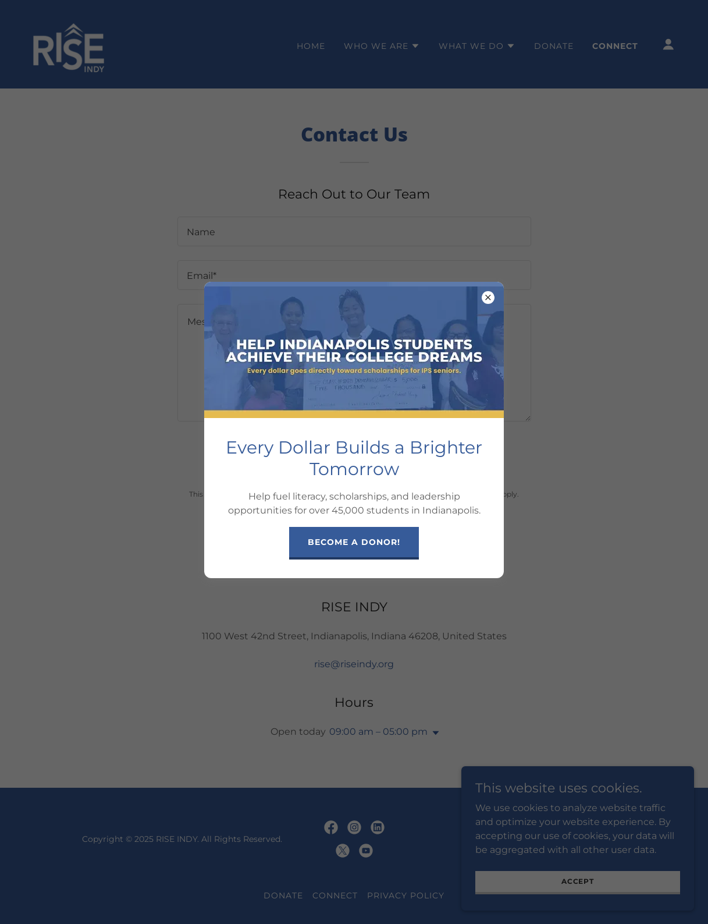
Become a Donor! (354, 542)
